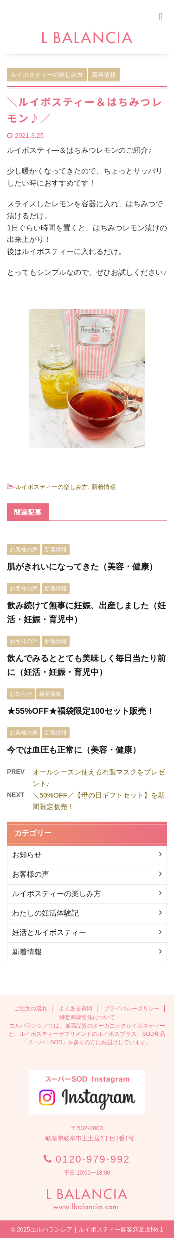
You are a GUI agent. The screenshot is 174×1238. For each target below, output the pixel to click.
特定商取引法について (87, 1017)
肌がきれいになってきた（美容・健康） (82, 566)
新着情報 (103, 486)
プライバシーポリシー (132, 1008)
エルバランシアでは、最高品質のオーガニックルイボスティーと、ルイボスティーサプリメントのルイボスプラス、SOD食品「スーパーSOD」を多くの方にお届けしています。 (86, 1034)
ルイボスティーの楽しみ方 (51, 486)
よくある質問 (75, 1008)
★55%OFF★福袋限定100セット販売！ (81, 711)
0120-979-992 (93, 1159)
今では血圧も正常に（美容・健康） (74, 750)
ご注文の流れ (30, 1008)
